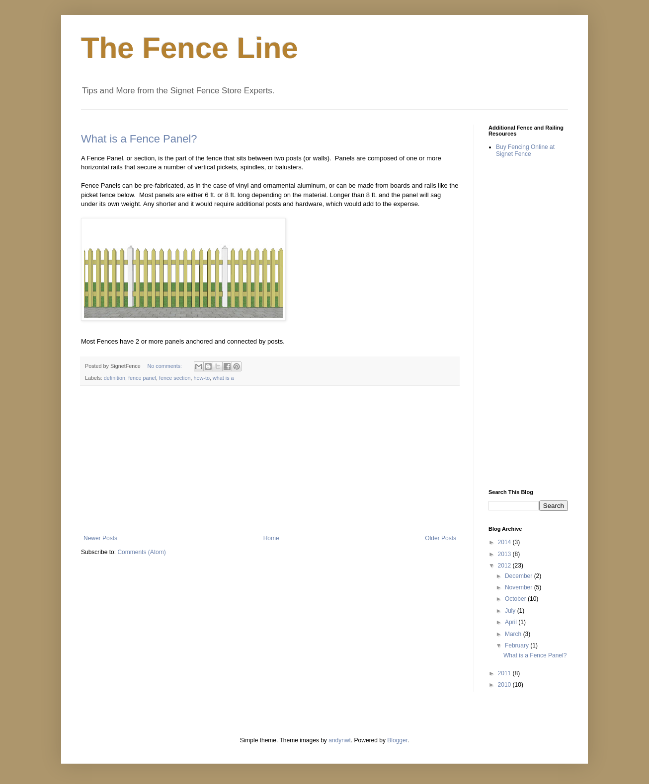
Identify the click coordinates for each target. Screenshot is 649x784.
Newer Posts (100, 538)
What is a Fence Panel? (139, 139)
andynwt (339, 740)
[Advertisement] (269, 460)
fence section (175, 378)
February (517, 645)
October (516, 598)
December (519, 575)
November (519, 587)
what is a (223, 378)
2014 (505, 542)
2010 (505, 684)
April (511, 622)
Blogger (397, 740)
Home (271, 538)
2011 (505, 673)
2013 (505, 554)
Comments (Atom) (141, 552)
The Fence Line (189, 48)
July (511, 610)
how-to (202, 378)
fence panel (142, 378)
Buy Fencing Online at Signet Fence (525, 150)
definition (114, 378)
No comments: (165, 366)
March (514, 634)
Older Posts (440, 538)
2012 (505, 565)
